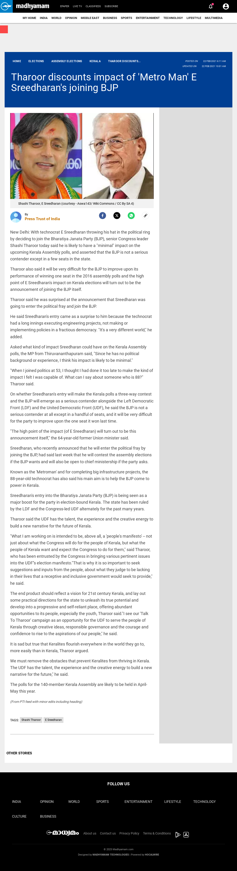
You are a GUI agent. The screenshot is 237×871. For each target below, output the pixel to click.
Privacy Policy (129, 833)
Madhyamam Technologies (111, 854)
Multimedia (214, 18)
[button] (6, 6)
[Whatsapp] (131, 215)
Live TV (77, 6)
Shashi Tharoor (31, 720)
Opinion (71, 18)
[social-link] (145, 215)
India (44, 18)
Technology (173, 18)
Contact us (108, 833)
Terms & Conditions (157, 833)
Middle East (90, 18)
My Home (29, 18)
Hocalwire (152, 854)
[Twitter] (117, 215)
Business (110, 18)
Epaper (64, 6)
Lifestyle (194, 18)
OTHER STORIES (19, 753)
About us (89, 833)
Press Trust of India (42, 218)
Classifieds (93, 6)
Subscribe (111, 6)
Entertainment (148, 18)
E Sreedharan (53, 720)
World (56, 18)
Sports (126, 18)
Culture (19, 816)
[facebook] (102, 215)
